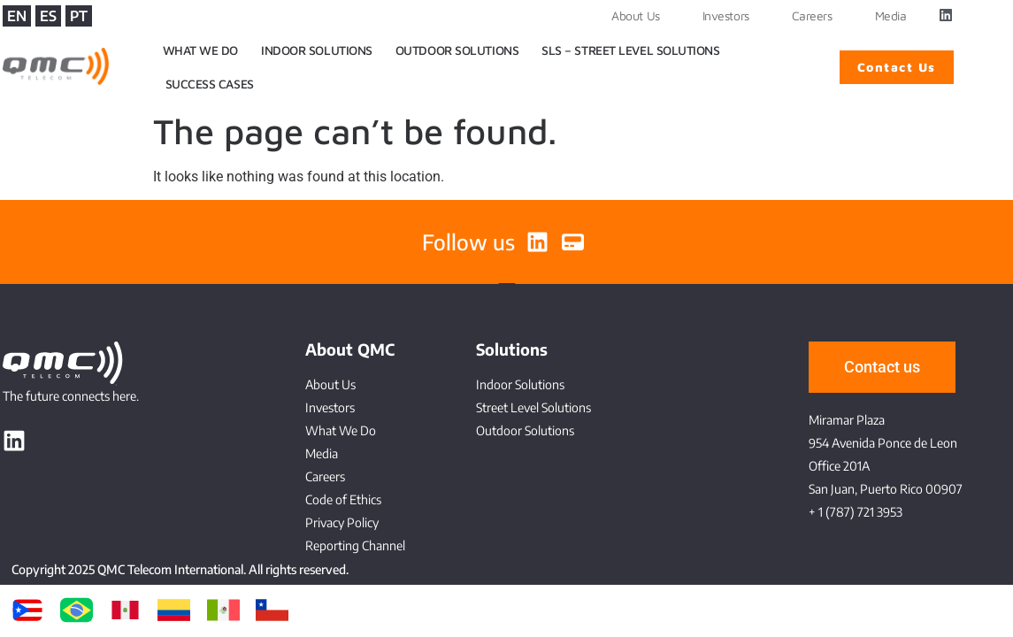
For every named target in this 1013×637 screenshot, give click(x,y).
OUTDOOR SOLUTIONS (456, 50)
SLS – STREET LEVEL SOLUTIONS (630, 50)
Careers (812, 15)
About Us (635, 15)
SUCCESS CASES (209, 83)
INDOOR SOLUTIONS (316, 50)
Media (891, 15)
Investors (725, 15)
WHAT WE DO (201, 50)
